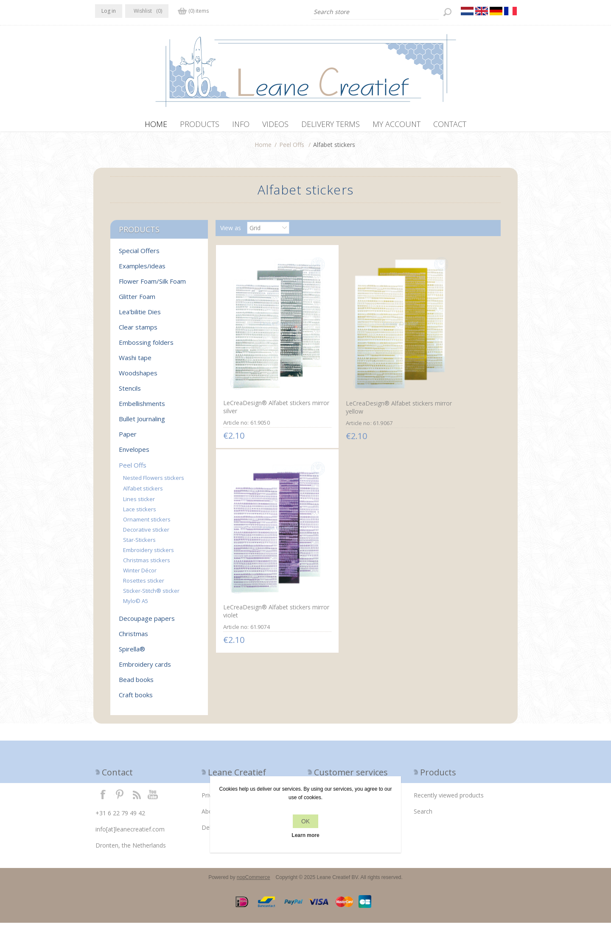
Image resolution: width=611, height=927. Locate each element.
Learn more (305, 835)
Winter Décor (140, 574)
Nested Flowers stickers (153, 482)
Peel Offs (291, 149)
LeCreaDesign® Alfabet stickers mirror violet (443, 374)
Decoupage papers (147, 622)
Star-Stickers (139, 544)
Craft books (136, 699)
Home (263, 149)
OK (305, 821)
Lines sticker (139, 503)
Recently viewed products (449, 799)
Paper (128, 438)
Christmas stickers (146, 564)
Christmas (133, 638)
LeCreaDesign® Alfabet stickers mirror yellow (348, 375)
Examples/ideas (142, 270)
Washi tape (135, 362)
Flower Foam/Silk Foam (152, 285)
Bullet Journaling (142, 423)
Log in (108, 10)
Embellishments (142, 407)
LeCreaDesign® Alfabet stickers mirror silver (254, 374)
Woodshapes (138, 377)
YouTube (153, 798)
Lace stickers (139, 513)
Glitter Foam (137, 300)
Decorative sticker (146, 534)
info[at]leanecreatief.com (130, 833)
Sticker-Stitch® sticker (151, 595)
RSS (137, 798)
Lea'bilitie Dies (140, 316)
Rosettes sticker (143, 585)
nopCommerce (253, 882)
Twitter (120, 798)
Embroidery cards (145, 668)
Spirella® (132, 653)
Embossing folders (146, 346)
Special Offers (139, 255)
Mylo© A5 (135, 605)
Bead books (136, 683)
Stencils (130, 392)
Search (423, 815)
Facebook (103, 798)
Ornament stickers (147, 523)
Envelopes (134, 453)
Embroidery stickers (148, 554)
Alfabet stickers (143, 492)
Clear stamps (138, 331)
